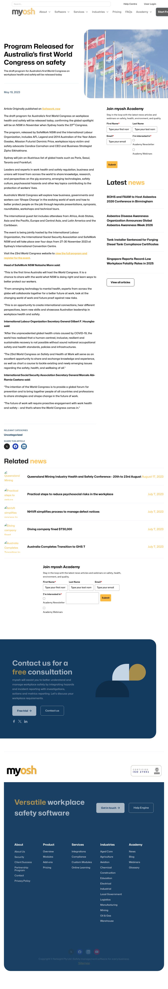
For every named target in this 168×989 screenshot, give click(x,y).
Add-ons (48, 862)
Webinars (134, 862)
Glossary (134, 867)
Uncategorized (13, 435)
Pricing (47, 867)
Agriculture (106, 857)
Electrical (105, 883)
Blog (131, 857)
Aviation (104, 862)
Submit (112, 164)
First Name (113, 123)
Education (106, 878)
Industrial (105, 889)
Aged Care (106, 851)
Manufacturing (108, 905)
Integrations (79, 851)
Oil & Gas (105, 916)
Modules (48, 857)
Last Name (138, 123)
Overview (48, 851)
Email (110, 136)
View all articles (120, 282)
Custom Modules (82, 862)
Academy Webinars (142, 153)
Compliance (79, 857)
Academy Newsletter (143, 144)
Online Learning (81, 867)
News (132, 851)
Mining (104, 910)
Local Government (111, 894)
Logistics (105, 900)
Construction (108, 873)
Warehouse (107, 921)
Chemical (106, 867)
